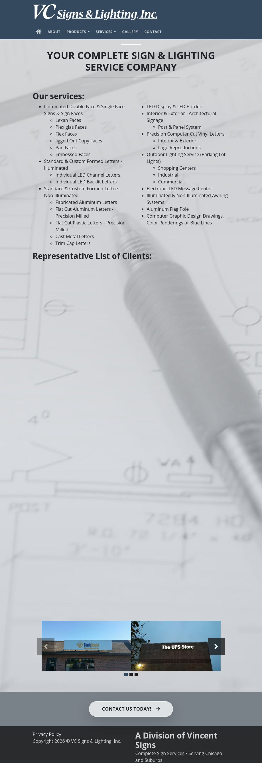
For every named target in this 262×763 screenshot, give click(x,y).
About (54, 31)
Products (76, 31)
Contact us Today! (131, 709)
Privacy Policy (47, 734)
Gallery (130, 31)
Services (104, 31)
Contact (153, 31)
